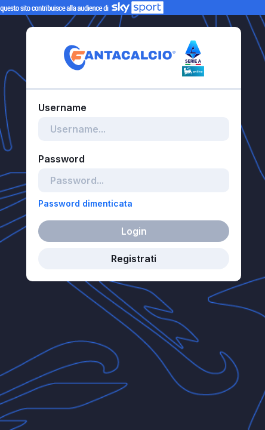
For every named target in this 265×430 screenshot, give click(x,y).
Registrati (133, 259)
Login (134, 231)
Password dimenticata (85, 203)
